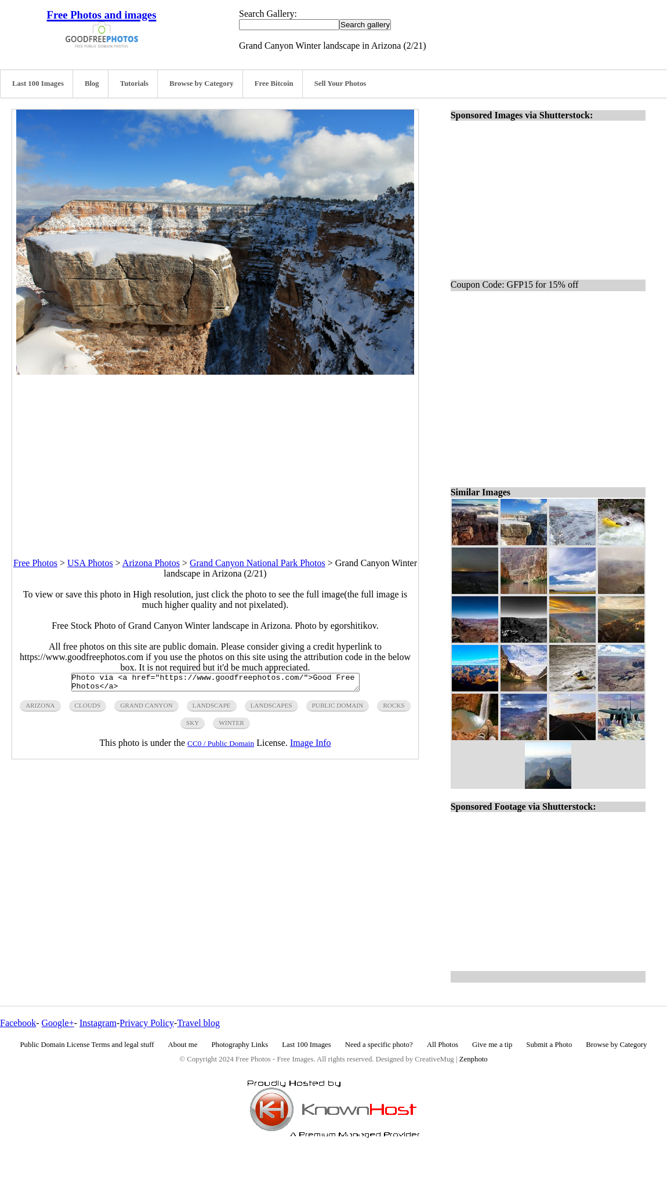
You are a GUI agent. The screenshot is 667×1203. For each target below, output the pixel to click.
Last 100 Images (38, 83)
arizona (40, 708)
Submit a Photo (549, 1045)
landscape (212, 708)
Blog (92, 83)
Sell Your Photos (340, 83)
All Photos (442, 1045)
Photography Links (239, 1045)
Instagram (98, 1023)
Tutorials (134, 83)
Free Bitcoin (274, 83)
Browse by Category (201, 83)
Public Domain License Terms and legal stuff (87, 1045)
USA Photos (90, 563)
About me (183, 1045)
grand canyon (146, 708)
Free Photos (35, 563)
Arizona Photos (151, 563)
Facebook (18, 1023)
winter (231, 726)
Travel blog (198, 1023)
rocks (393, 708)
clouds (88, 708)
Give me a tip (492, 1045)
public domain (338, 708)
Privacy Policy (146, 1023)
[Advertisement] (215, 456)
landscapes (271, 708)
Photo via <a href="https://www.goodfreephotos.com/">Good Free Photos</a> (215, 684)
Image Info (310, 746)
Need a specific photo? (379, 1045)
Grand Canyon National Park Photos (257, 563)
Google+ (58, 1023)
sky (192, 726)
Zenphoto (473, 1059)
